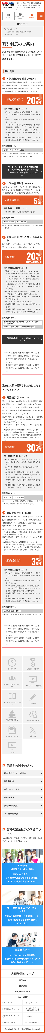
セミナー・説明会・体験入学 (20, 16)
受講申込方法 (9, 797)
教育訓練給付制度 (11, 806)
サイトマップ (7, 1003)
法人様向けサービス (32, 1022)
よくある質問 (12, 669)
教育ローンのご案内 (11, 789)
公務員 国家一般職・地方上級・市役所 (19, 32)
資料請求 (8, 16)
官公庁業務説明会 (12, 720)
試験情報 (33, 703)
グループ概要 (23, 997)
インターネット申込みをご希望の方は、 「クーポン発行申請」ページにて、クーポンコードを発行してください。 (22, 171)
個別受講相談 (9, 781)
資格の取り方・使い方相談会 (15, 773)
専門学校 (22, 980)
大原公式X (33, 736)
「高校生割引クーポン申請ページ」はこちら (22, 339)
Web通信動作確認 (11, 814)
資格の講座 (22, 986)
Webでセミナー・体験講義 (32, 686)
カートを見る (31, 16)
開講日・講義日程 (12, 736)
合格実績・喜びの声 (32, 669)
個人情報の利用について (11, 1009)
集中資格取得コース (22, 991)
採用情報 (29, 1016)
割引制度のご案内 (33, 720)
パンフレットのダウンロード (12, 704)
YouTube (12, 752)
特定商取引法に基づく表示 (11, 1016)
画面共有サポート (9, 1022)
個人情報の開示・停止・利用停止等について (34, 1009)
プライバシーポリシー (33, 1003)
